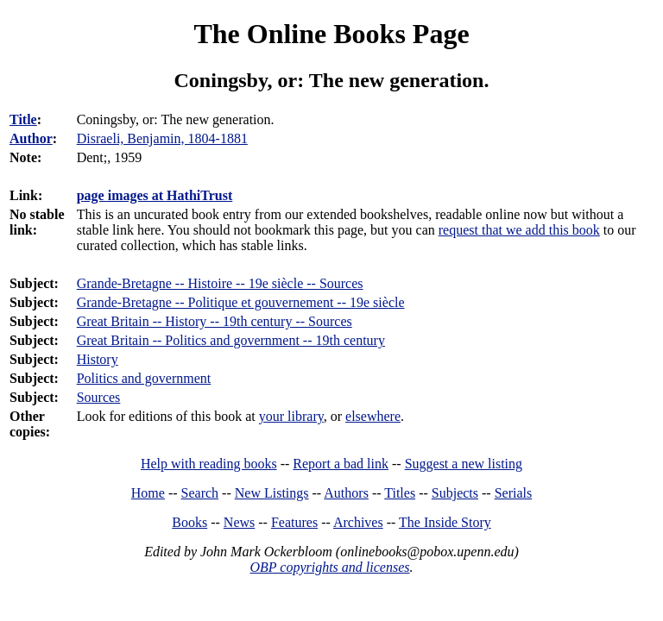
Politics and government (144, 378)
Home (148, 493)
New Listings (272, 493)
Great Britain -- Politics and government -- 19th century (231, 340)
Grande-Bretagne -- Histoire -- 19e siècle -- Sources (220, 283)
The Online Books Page (331, 33)
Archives (358, 522)
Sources (99, 397)
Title (23, 119)
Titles (399, 493)
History (97, 359)
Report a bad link (340, 463)
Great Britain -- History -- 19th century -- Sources (214, 321)
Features (294, 522)
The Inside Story (445, 522)
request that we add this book (519, 230)
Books (189, 522)
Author (31, 138)
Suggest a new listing (463, 463)
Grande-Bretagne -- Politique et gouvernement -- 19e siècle (241, 302)
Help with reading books (209, 463)
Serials (514, 493)
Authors (346, 493)
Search (200, 493)
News (239, 522)
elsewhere (373, 416)
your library (291, 416)
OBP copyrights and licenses (329, 567)
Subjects (455, 493)
